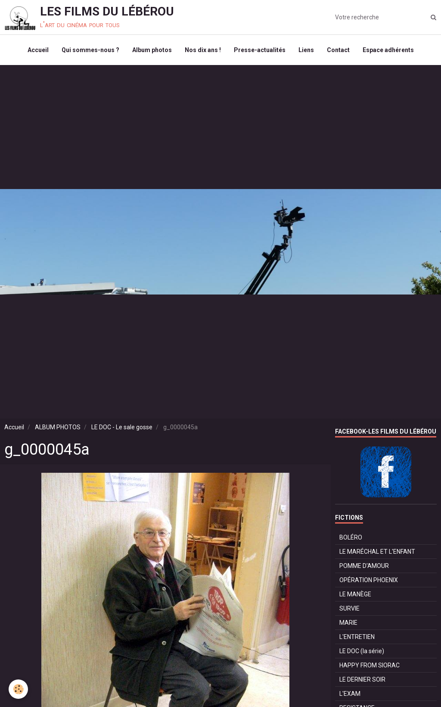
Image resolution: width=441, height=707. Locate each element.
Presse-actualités (260, 50)
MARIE (348, 622)
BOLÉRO (350, 537)
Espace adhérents (388, 50)
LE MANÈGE (355, 594)
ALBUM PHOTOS (58, 427)
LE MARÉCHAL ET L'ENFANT (377, 551)
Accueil (38, 50)
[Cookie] (18, 689)
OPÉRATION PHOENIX (368, 580)
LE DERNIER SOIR (362, 679)
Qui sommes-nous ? (90, 50)
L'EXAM (349, 693)
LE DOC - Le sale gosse (121, 427)
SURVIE (349, 608)
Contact (338, 50)
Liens (306, 50)
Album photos (152, 50)
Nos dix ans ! (203, 50)
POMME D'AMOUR (364, 565)
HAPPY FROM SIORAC (369, 665)
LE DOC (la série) (361, 651)
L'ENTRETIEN (357, 636)
